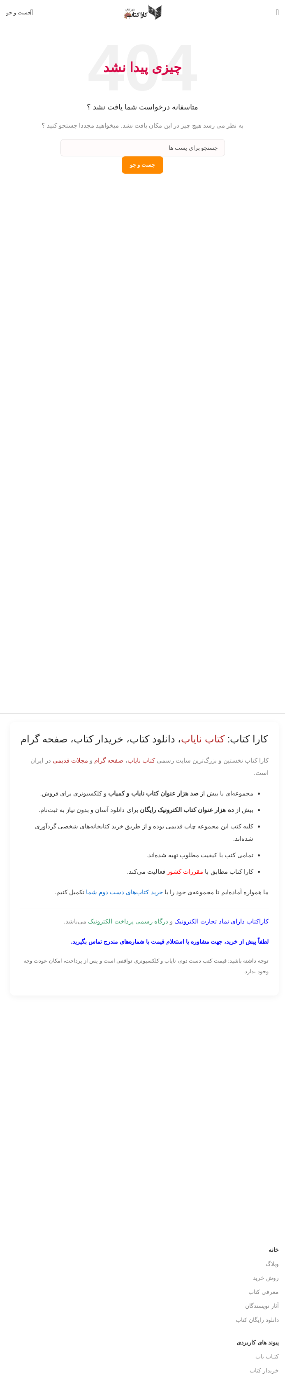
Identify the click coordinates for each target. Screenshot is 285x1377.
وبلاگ (272, 1237)
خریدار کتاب (264, 1344)
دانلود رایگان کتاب (257, 1293)
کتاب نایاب (141, 760)
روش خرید (266, 1251)
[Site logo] (142, 12)
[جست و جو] (20, 12)
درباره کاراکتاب (260, 1358)
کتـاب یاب (267, 1330)
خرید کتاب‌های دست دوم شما (124, 892)
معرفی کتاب (263, 1265)
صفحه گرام (108, 760)
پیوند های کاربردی (257, 1316)
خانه (274, 1223)
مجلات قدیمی (70, 760)
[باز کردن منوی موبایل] (277, 12)
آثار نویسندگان (262, 1279)
